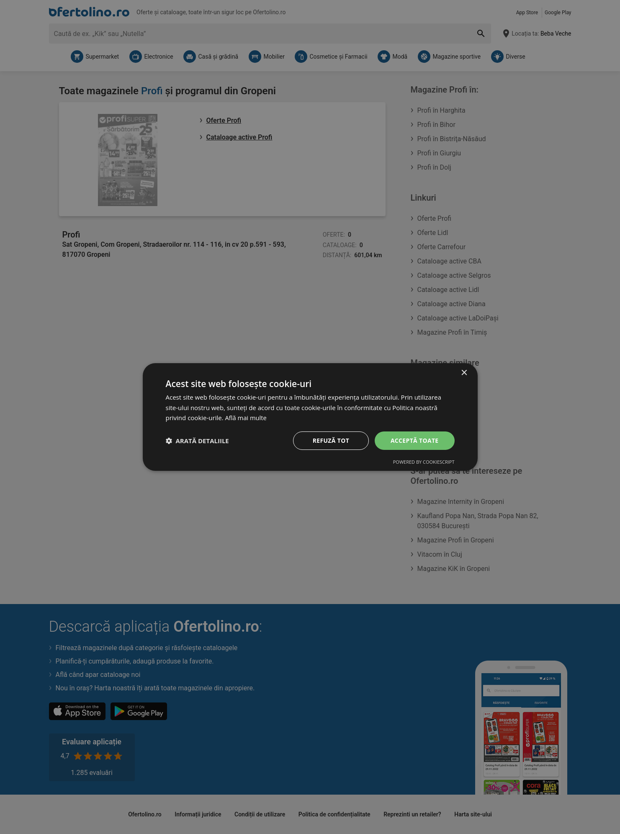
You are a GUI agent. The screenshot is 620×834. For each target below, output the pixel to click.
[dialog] (310, 417)
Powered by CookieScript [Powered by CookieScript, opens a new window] (424, 462)
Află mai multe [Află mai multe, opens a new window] (246, 417)
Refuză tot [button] (330, 440)
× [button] (464, 372)
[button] (197, 440)
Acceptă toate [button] (414, 440)
